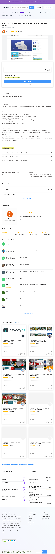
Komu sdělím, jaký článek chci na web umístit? (14, 153)
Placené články (14, 464)
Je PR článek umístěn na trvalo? (10, 156)
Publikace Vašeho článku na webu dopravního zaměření (39, 408)
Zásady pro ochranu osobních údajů (10, 544)
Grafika (30, 518)
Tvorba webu (31, 522)
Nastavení (38, 552)
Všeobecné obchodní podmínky (27, 544)
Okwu (7, 31)
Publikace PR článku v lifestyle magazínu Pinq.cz (11, 442)
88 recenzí (20, 31)
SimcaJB (31, 405)
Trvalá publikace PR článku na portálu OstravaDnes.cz (41, 374)
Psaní (30, 520)
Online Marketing (32, 514)
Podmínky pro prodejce (41, 544)
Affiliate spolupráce (46, 516)
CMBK (4, 337)
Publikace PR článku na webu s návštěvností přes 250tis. (12, 340)
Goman (31, 439)
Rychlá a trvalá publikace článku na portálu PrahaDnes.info (13, 408)
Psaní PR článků (5, 464)
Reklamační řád (5, 545)
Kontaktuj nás (45, 514)
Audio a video (32, 524)
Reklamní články (23, 464)
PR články (16, 322)
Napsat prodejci (27, 84)
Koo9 (4, 439)
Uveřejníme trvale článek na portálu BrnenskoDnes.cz (13, 374)
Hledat (31, 7)
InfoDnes (5, 371)
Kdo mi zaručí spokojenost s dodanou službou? (14, 160)
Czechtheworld (33, 337)
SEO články (31, 464)
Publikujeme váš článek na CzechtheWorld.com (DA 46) (38, 340)
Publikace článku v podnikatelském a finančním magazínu (40, 442)
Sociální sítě (31, 516)
